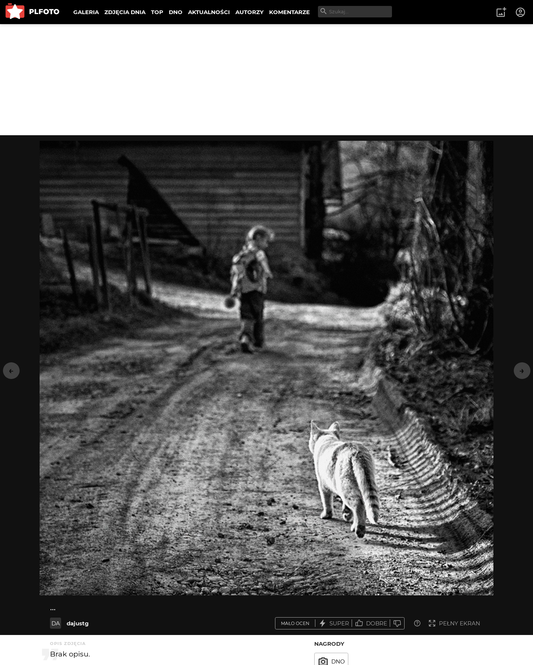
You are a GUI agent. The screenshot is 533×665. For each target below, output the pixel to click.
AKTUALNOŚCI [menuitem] (209, 12)
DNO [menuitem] (175, 12)
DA (55, 623)
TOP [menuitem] (157, 12)
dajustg (78, 623)
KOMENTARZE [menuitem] (289, 12)
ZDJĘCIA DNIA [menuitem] (124, 12)
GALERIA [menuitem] (86, 12)
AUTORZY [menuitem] (249, 12)
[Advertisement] (266, 80)
